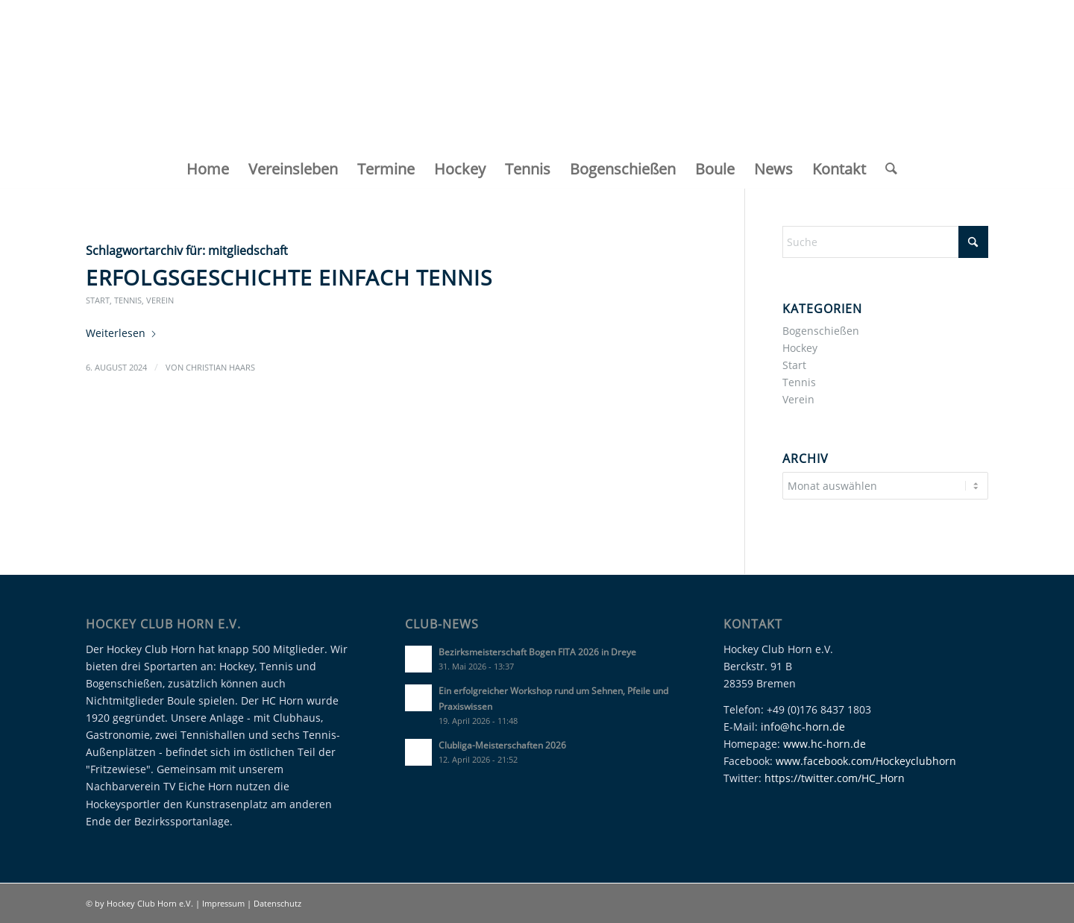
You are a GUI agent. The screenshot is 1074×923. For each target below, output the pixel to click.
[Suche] (886, 169)
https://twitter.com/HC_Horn (834, 778)
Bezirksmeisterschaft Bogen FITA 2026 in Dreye (537, 652)
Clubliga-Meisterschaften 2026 (502, 745)
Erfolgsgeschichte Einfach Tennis (289, 277)
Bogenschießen (820, 331)
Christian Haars (220, 367)
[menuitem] (208, 169)
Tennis (128, 300)
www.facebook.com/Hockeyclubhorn (866, 761)
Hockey (799, 348)
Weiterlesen (121, 333)
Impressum (224, 903)
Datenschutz (277, 903)
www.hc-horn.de (824, 744)
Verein (160, 300)
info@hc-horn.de (803, 726)
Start (98, 300)
